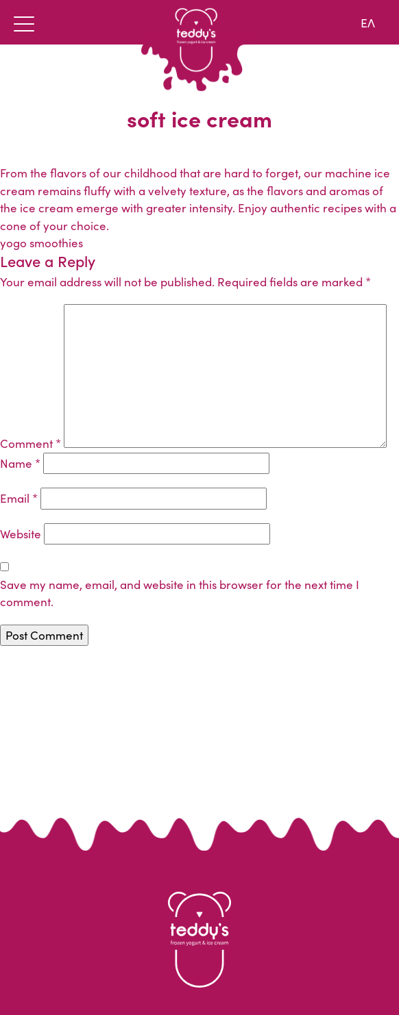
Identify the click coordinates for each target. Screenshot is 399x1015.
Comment (30, 443)
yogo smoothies (41, 242)
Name (20, 463)
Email (19, 498)
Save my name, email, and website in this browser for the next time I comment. (179, 593)
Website (20, 533)
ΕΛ (368, 22)
